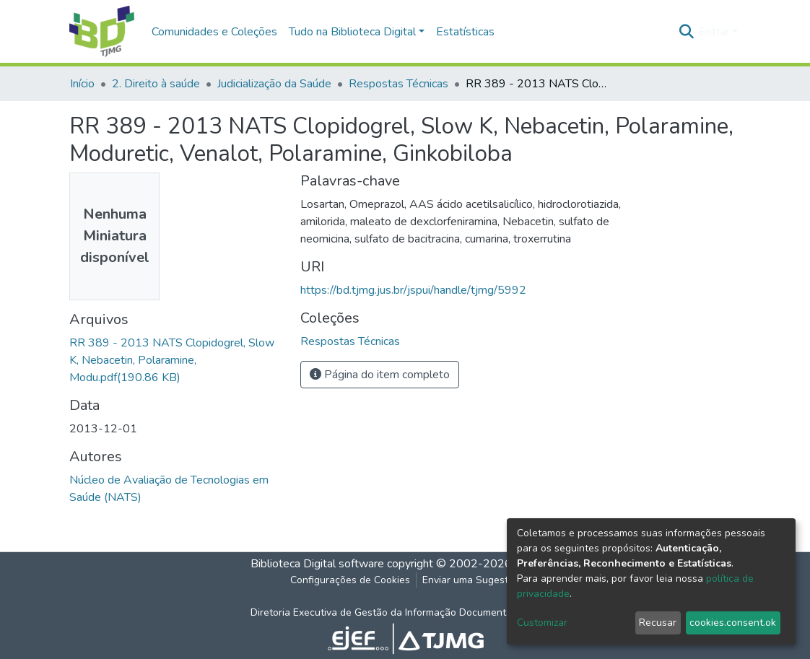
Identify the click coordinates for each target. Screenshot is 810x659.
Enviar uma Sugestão (471, 580)
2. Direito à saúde (156, 84)
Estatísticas (465, 32)
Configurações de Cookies (350, 580)
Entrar (714, 32)
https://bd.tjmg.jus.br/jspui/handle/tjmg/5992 (413, 290)
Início (82, 84)
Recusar (657, 622)
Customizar (542, 622)
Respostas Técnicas (398, 84)
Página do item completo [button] (380, 375)
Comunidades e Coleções (214, 32)
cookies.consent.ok (732, 622)
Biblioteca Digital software (317, 564)
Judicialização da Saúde (274, 84)
